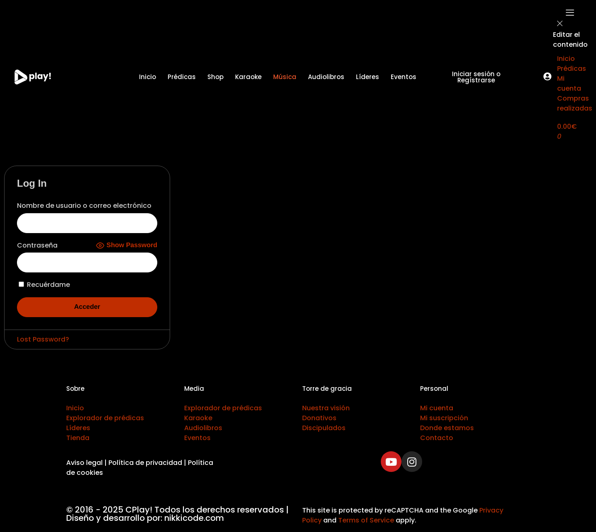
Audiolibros (326, 76)
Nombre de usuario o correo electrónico (84, 205)
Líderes (367, 76)
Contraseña (37, 245)
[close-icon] (560, 24)
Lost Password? (43, 339)
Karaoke (248, 76)
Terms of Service (366, 520)
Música (284, 76)
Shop (215, 76)
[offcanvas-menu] (570, 14)
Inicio (147, 76)
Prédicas (182, 76)
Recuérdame (44, 284)
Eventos (403, 76)
